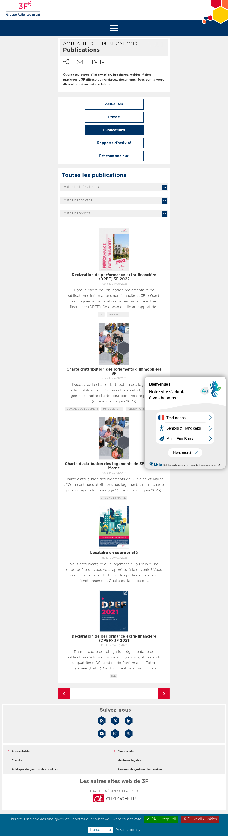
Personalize (100, 830)
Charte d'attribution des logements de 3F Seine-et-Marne (114, 466)
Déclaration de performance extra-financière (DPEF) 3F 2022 (114, 277)
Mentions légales (129, 760)
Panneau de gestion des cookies (139, 769)
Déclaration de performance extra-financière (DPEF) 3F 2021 (114, 638)
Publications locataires (143, 409)
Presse (114, 117)
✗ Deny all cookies (200, 819)
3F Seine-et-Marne (113, 498)
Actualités (114, 104)
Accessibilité (21, 751)
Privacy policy (128, 830)
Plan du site (125, 751)
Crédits (17, 760)
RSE (101, 314)
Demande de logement (82, 409)
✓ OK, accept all (161, 819)
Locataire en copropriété (114, 553)
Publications (114, 130)
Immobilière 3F (118, 314)
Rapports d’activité (114, 143)
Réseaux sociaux (114, 156)
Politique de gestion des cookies (35, 769)
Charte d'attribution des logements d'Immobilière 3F (114, 371)
